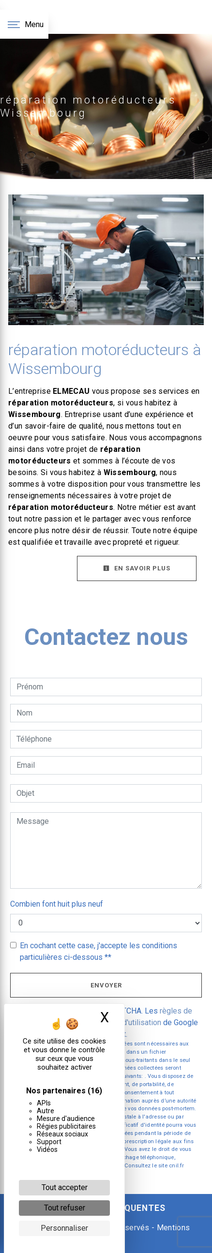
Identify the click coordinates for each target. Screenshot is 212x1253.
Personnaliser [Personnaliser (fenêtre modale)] (64, 1228)
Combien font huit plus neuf (56, 904)
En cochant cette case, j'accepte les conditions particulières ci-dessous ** (98, 951)
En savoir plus (136, 568)
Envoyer (106, 985)
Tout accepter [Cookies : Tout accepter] (65, 1187)
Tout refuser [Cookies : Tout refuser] (64, 1207)
